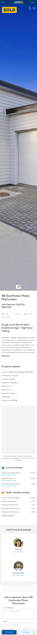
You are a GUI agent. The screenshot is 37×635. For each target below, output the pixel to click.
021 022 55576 (18, 575)
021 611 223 (18, 552)
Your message (8, 607)
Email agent (25, 632)
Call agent (9, 632)
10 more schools (7, 515)
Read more (5, 356)
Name (5, 621)
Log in (33, 2)
